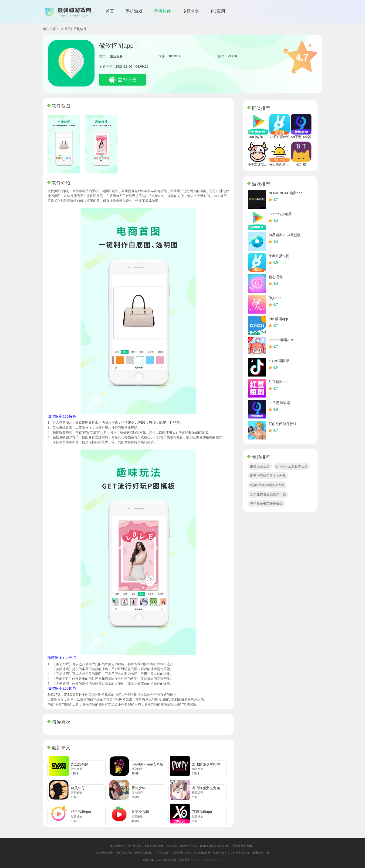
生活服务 (116, 56)
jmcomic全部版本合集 (292, 466)
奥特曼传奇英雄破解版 (266, 503)
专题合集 (190, 11)
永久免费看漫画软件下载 (268, 494)
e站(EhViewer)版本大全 (267, 485)
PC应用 (218, 11)
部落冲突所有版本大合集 (268, 475)
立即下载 (127, 79)
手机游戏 (134, 11)
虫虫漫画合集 (260, 466)
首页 (110, 11)
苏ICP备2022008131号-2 (206, 859)
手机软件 (162, 11)
